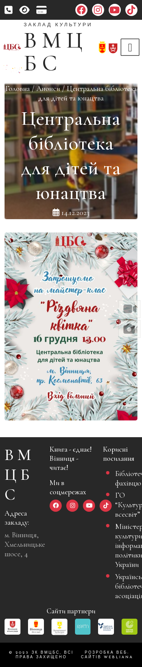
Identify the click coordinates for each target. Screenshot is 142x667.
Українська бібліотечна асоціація (123, 586)
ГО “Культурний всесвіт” (123, 504)
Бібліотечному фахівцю (123, 478)
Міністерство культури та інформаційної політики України (123, 545)
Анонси (48, 88)
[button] (129, 309)
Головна (17, 88)
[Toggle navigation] (130, 47)
